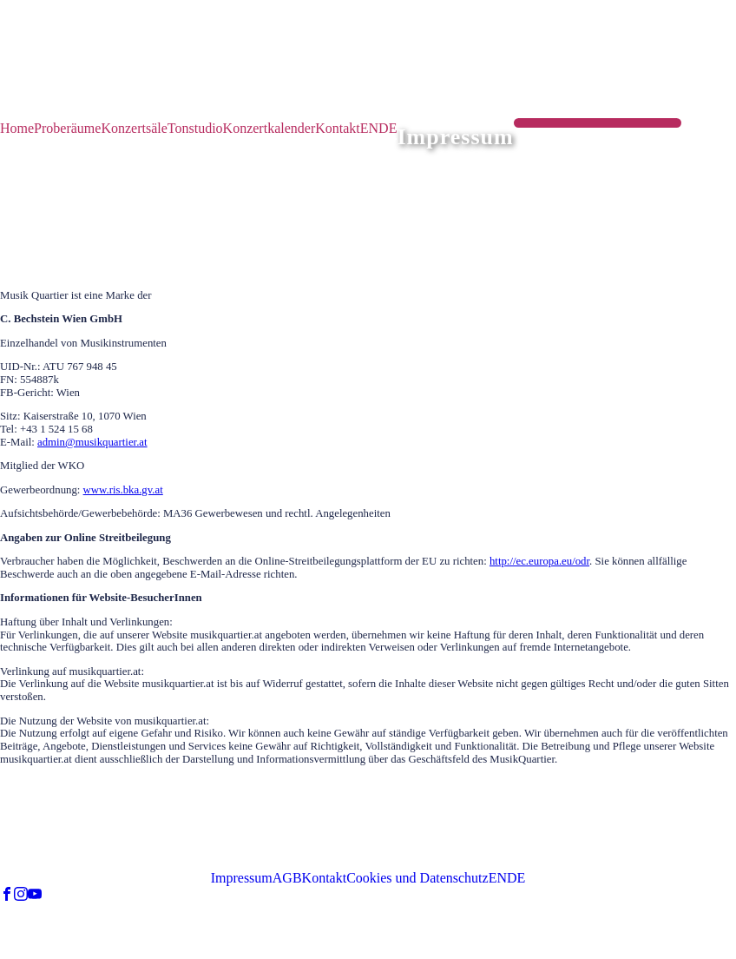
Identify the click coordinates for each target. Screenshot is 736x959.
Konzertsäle (134, 128)
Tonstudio (195, 128)
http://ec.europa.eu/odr (539, 561)
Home (17, 128)
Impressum (242, 877)
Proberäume (67, 128)
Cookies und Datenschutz (417, 877)
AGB (287, 877)
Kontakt (337, 128)
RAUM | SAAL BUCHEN (598, 127)
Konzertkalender (269, 128)
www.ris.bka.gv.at (123, 490)
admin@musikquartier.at (92, 442)
